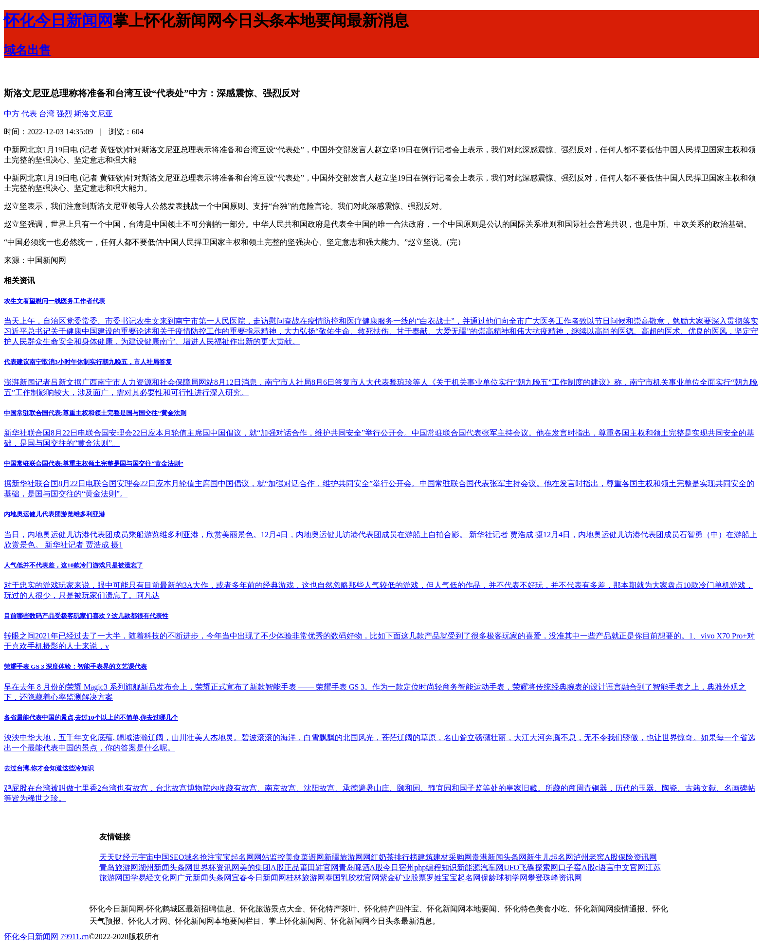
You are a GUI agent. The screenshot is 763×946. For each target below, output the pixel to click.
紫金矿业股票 (403, 877)
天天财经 (114, 857)
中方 (11, 113)
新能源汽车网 (480, 867)
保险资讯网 (637, 857)
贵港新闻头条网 (499, 857)
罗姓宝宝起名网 (453, 877)
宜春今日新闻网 (259, 877)
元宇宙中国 (149, 857)
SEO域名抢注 (192, 857)
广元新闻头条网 (204, 877)
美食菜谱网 (304, 857)
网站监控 (269, 857)
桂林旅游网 (305, 877)
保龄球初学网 (504, 877)
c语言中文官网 (620, 867)
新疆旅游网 (343, 857)
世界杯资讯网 (216, 867)
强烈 (64, 113)
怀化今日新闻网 (31, 936)
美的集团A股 (261, 867)
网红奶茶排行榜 (390, 857)
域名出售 (27, 50)
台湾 (46, 113)
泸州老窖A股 (595, 857)
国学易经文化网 (150, 877)
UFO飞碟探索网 (531, 867)
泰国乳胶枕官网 (352, 877)
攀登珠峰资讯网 (554, 877)
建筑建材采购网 (445, 857)
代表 (29, 113)
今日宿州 (398, 867)
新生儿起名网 (550, 857)
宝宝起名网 (234, 857)
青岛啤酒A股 (361, 867)
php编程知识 (435, 867)
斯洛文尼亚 (93, 113)
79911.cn (74, 936)
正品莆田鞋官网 (311, 867)
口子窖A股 (576, 867)
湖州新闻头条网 (165, 867)
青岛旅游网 (118, 867)
